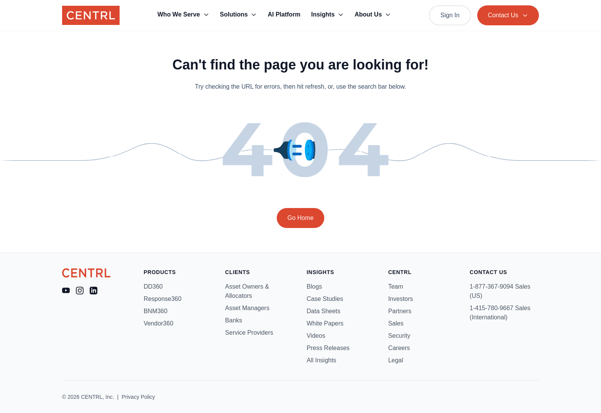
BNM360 (155, 311)
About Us (373, 14)
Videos (316, 335)
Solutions (238, 14)
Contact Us (508, 15)
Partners (399, 311)
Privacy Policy (138, 397)
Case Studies (325, 299)
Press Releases (328, 348)
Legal (395, 360)
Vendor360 (158, 323)
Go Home (300, 218)
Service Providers (249, 332)
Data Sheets (323, 311)
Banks (233, 320)
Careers (399, 348)
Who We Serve (183, 14)
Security (399, 335)
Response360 (163, 299)
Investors (400, 299)
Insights (327, 14)
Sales (396, 323)
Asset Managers (247, 308)
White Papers (325, 323)
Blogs (314, 286)
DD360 (153, 286)
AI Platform (284, 14)
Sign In (450, 15)
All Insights (321, 360)
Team (395, 286)
